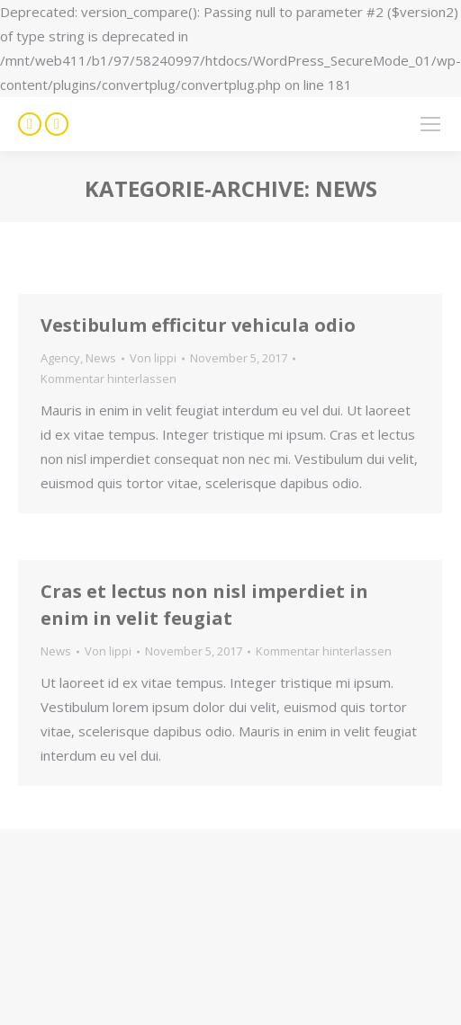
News (101, 358)
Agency (60, 358)
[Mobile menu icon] (430, 124)
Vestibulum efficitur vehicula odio (198, 325)
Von (153, 358)
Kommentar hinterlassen (108, 378)
